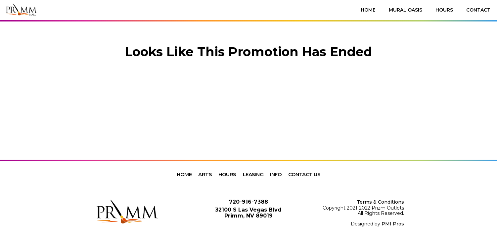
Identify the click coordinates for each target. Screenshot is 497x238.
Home (368, 10)
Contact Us (304, 174)
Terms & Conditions (380, 202)
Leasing (253, 174)
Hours (444, 10)
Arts (205, 174)
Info (276, 174)
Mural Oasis (405, 10)
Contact (478, 10)
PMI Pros (393, 224)
